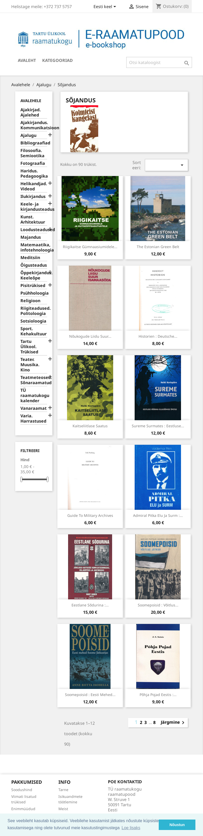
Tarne (63, 789)
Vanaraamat (33, 408)
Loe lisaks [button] (131, 828)
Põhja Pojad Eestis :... (158, 694)
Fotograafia (32, 163)
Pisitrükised (32, 285)
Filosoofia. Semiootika (32, 153)
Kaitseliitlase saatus (90, 425)
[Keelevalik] (106, 7)
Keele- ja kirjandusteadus (33, 206)
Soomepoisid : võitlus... (158, 605)
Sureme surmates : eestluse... (158, 425)
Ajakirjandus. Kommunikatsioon (33, 125)
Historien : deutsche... (158, 336)
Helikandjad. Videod (33, 186)
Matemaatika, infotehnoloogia (33, 247)
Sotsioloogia (33, 321)
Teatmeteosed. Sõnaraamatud (33, 380)
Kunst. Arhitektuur (32, 219)
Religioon (30, 300)
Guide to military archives (90, 515)
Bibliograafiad (33, 143)
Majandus (30, 237)
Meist (63, 808)
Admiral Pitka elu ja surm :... (158, 515)
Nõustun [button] (177, 825)
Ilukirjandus (33, 196)
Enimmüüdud (23, 808)
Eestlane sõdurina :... (90, 605)
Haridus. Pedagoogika (33, 173)
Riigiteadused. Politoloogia (33, 311)
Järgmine (173, 723)
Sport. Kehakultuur (33, 331)
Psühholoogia (33, 293)
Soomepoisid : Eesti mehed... (90, 694)
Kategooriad (57, 60)
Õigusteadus (33, 265)
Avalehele (30, 100)
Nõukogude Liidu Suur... (90, 336)
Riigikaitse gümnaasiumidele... (90, 246)
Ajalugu (28, 135)
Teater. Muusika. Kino (30, 365)
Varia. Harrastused (33, 418)
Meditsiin (30, 257)
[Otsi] (159, 62)
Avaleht (27, 60)
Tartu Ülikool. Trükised (29, 347)
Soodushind (21, 789)
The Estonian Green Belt (158, 246)
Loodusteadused (33, 229)
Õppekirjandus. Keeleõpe (33, 275)
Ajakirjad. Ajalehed (30, 112)
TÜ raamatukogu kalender (33, 396)
